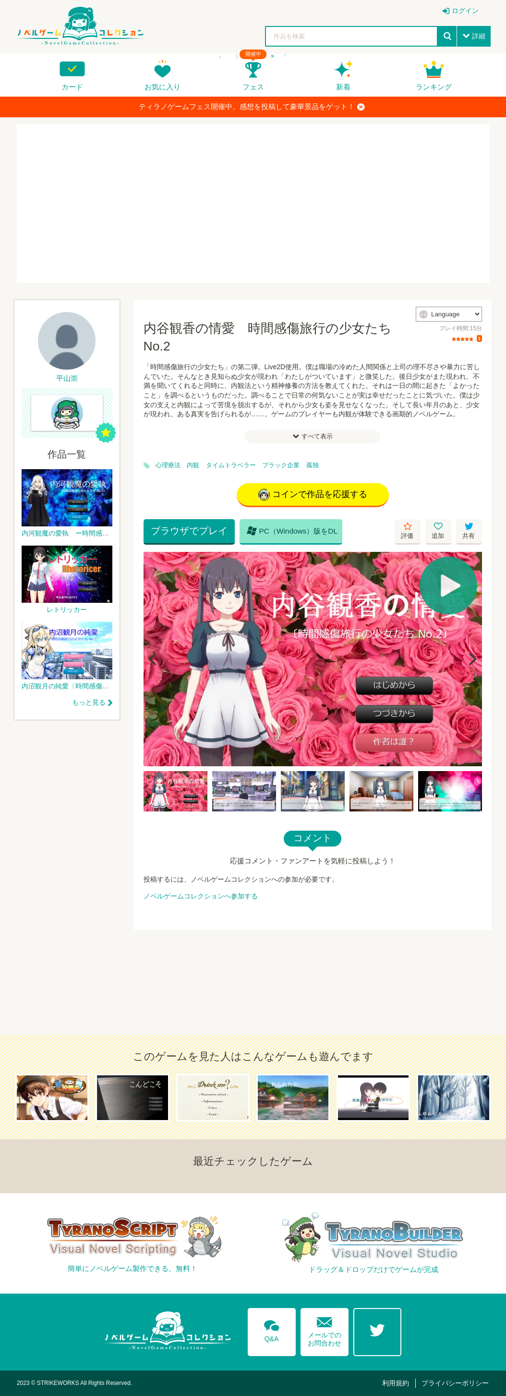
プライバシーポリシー (455, 1383)
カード (72, 87)
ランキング (434, 87)
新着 (343, 87)
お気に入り (163, 87)
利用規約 (395, 1383)
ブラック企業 (281, 465)
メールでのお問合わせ (324, 1329)
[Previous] (154, 659)
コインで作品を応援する (312, 494)
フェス (253, 87)
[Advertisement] (253, 204)
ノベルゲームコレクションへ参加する (201, 896)
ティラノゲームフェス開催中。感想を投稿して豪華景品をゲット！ (252, 106)
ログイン (465, 10)
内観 (193, 465)
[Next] (471, 659)
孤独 (312, 465)
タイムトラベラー (231, 465)
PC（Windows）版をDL (292, 530)
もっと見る (89, 702)
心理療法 (168, 465)
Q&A (272, 1329)
